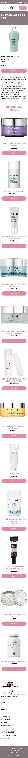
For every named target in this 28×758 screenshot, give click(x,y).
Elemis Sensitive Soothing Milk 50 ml (14, 191)
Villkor (20, 748)
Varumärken (11, 56)
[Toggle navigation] (3, 7)
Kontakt (14, 748)
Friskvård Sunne (6, 719)
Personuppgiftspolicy (14, 750)
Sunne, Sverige (6, 2)
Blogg (7, 748)
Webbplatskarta (14, 752)
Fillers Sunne (6, 716)
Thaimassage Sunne (8, 725)
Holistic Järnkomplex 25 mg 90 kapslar (14, 662)
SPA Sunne (5, 722)
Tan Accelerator (14, 474)
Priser (23, 8)
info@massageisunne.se (21, 2)
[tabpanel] (14, 39)
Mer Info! (14, 70)
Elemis (17, 56)
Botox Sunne (6, 713)
